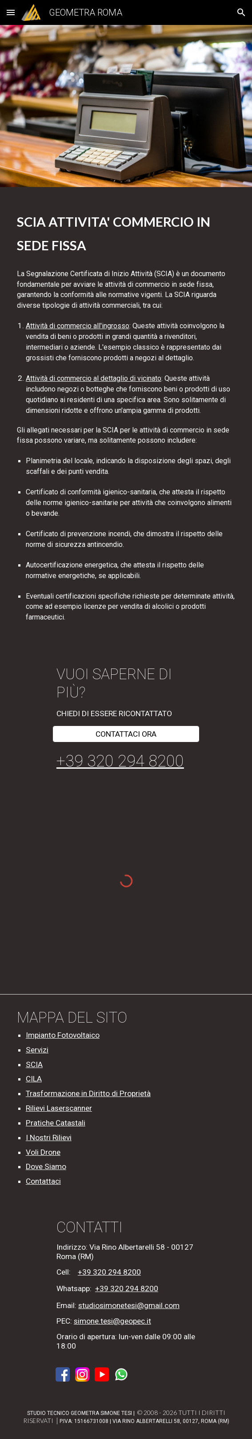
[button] (10, 12)
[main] (126, 232)
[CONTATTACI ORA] (126, 733)
